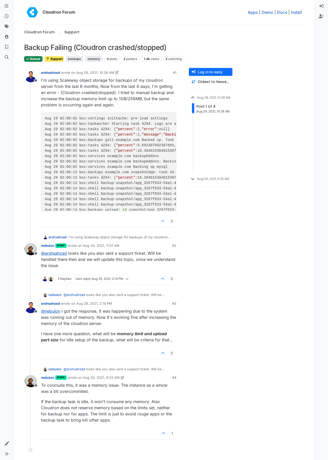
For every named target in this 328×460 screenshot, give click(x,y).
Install (296, 12)
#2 (174, 245)
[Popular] (6, 37)
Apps (253, 12)
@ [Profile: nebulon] (50, 311)
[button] (6, 443)
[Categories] (6, 6)
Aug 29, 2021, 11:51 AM (101, 245)
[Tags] (6, 27)
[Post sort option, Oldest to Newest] (210, 82)
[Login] (321, 6)
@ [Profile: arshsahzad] (54, 253)
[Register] (321, 16)
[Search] (6, 57)
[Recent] (6, 16)
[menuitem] (321, 6)
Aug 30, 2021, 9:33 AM (101, 377)
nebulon (47, 245)
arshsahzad (50, 72)
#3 (174, 303)
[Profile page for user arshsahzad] (31, 76)
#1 (174, 72)
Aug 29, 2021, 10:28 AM (95, 72)
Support (54, 59)
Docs (282, 12)
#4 (174, 377)
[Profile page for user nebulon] (31, 249)
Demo (267, 12)
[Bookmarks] (6, 47)
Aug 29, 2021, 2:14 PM (94, 303)
